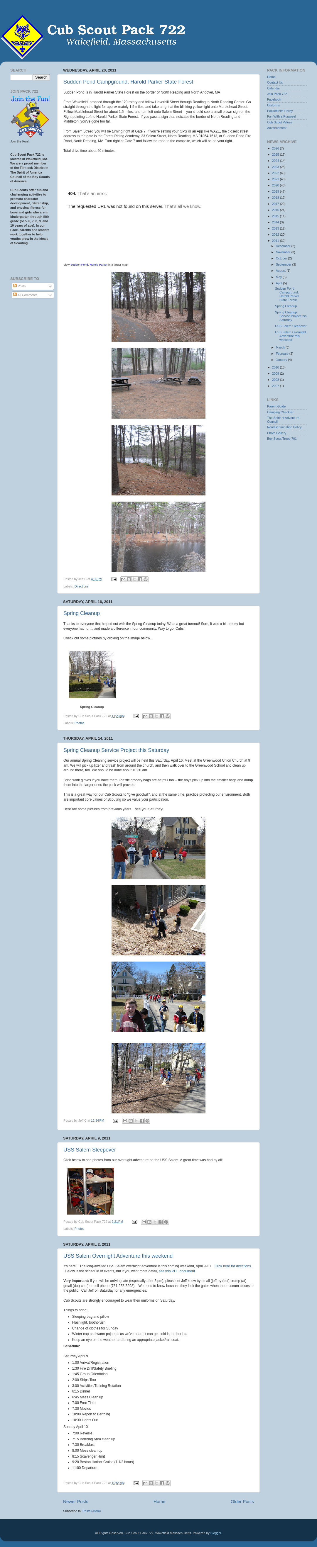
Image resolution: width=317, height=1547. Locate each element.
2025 (276, 154)
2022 (276, 173)
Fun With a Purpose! (281, 116)
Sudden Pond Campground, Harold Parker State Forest (128, 82)
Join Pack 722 (277, 94)
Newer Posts (75, 1501)
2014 (276, 222)
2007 (276, 386)
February (282, 353)
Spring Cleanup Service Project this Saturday (116, 750)
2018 (276, 197)
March (281, 347)
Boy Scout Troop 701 (282, 438)
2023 (276, 167)
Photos (80, 723)
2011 (276, 240)
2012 (276, 234)
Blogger (215, 1533)
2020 (276, 185)
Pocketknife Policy (280, 111)
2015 (276, 216)
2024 (276, 160)
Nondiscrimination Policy (284, 427)
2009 (276, 373)
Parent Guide (276, 406)
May (279, 277)
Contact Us (275, 82)
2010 (276, 367)
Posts (19, 286)
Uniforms (273, 105)
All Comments (25, 295)
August (281, 270)
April (279, 283)
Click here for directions (233, 1266)
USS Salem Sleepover (89, 1150)
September (284, 264)
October (282, 258)
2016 (276, 210)
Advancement (276, 128)
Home (159, 1501)
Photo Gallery (276, 433)
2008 (276, 379)
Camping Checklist (280, 412)
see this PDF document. (177, 1271)
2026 (276, 148)
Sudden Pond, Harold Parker (88, 264)
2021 (276, 179)
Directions (82, 586)
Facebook (274, 99)
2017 (276, 204)
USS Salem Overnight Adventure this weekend (118, 1256)
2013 (276, 228)
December (283, 246)
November (283, 252)
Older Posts (242, 1501)
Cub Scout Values (279, 122)
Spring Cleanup (81, 613)
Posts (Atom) (91, 1511)
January (282, 359)
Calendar (273, 88)
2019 (276, 191)
